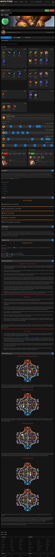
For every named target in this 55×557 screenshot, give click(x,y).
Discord (5, 193)
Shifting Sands (4, 247)
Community (39, 1)
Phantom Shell (39, 338)
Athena (47, 539)
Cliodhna (20, 541)
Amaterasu (39, 556)
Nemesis (12, 546)
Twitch (5, 184)
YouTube (5, 186)
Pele (20, 546)
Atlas (29, 541)
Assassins (4, 537)
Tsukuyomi (12, 550)
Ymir (47, 550)
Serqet (20, 547)
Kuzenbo (38, 547)
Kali (20, 542)
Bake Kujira (48, 541)
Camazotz (12, 541)
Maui (47, 547)
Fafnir (38, 544)
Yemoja (38, 550)
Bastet (3, 541)
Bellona (47, 556)
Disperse (10, 247)
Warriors (30, 553)
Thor (2, 550)
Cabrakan (30, 542)
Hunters (3, 553)
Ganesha (47, 544)
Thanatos (21, 549)
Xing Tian (30, 550)
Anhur (52, 32)
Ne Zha (3, 546)
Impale (15, 247)
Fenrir (12, 542)
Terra (47, 549)
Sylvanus (38, 549)
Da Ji (2, 542)
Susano (12, 549)
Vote (3, 28)
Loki (11, 544)
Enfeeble (30, 232)
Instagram (6, 191)
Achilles (30, 556)
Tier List (26, 3)
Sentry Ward (15, 419)
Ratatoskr (3, 547)
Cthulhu (30, 544)
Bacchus (38, 541)
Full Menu (47, 3)
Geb (29, 546)
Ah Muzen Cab (4, 556)
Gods (32, 1)
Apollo (20, 556)
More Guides (27, 37)
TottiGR (9, 32)
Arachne (3, 539)
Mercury (20, 544)
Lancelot (3, 544)
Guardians (30, 537)
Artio (38, 539)
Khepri (47, 546)
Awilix (12, 539)
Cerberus (39, 542)
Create (16, 1)
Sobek (30, 549)
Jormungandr (39, 546)
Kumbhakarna (31, 547)
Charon (47, 542)
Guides (21, 1)
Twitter (5, 189)
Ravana (12, 547)
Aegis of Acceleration (30, 338)
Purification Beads (22, 338)
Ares (29, 539)
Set (2, 549)
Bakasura (21, 539)
